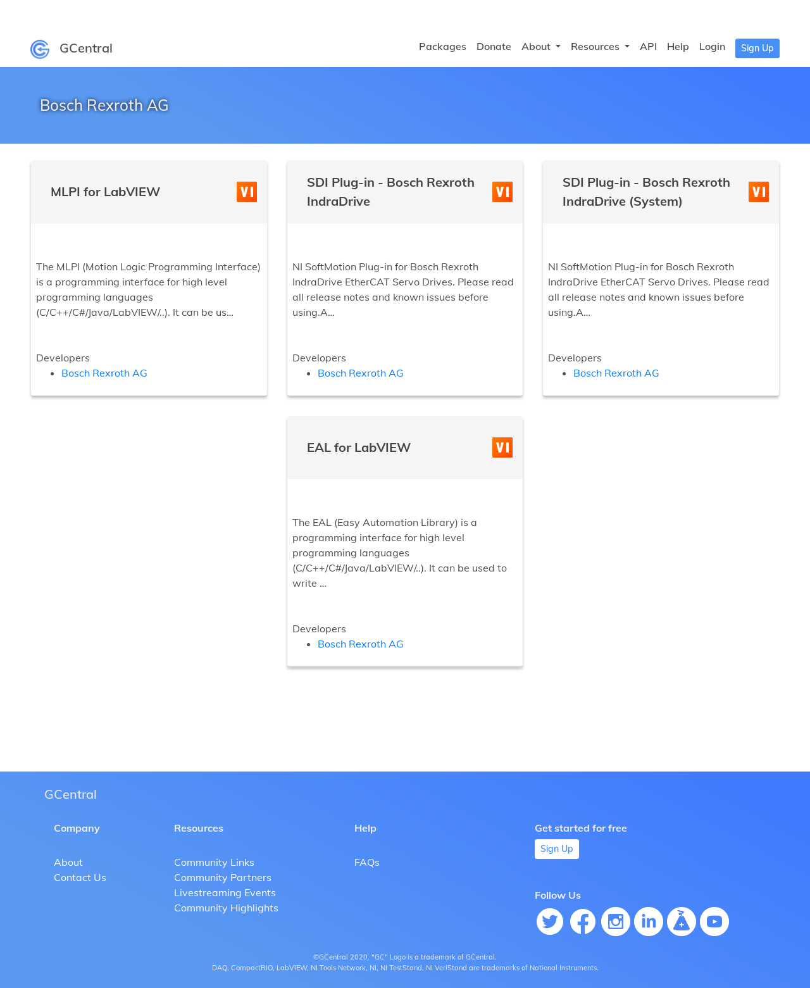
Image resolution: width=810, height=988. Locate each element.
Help (678, 46)
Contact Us (80, 877)
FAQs (367, 862)
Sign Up (757, 48)
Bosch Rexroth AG (104, 372)
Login (712, 46)
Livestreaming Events (225, 892)
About (68, 862)
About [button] (537, 46)
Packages (442, 46)
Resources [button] (596, 46)
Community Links (214, 862)
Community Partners (222, 877)
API (648, 46)
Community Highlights (226, 907)
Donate (494, 46)
